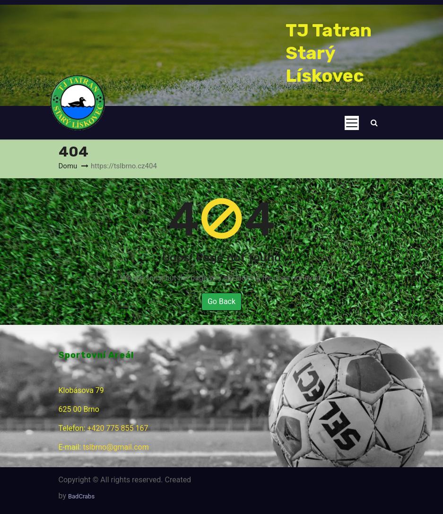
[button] (374, 123)
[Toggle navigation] (352, 123)
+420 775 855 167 (117, 428)
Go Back (221, 301)
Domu (68, 166)
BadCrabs (81, 496)
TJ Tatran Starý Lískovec (329, 53)
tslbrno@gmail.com (115, 447)
